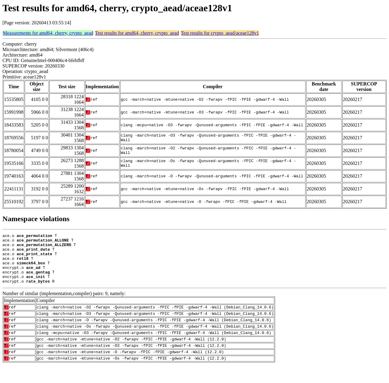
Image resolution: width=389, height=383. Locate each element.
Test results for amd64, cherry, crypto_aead (137, 33)
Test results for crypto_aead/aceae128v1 (220, 33)
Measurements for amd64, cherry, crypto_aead (48, 33)
